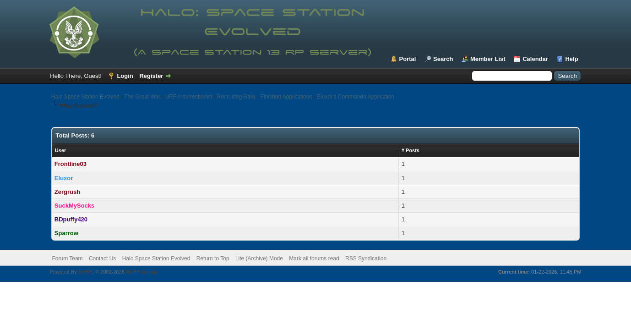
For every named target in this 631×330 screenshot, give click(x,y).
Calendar (535, 58)
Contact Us (102, 258)
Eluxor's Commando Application (355, 97)
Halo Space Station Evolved (85, 97)
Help (571, 58)
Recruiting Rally (236, 97)
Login (125, 75)
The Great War (142, 97)
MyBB (85, 272)
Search (443, 58)
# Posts (410, 150)
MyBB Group (141, 272)
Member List (488, 58)
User (60, 150)
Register (151, 75)
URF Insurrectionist (188, 97)
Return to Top (212, 258)
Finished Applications (286, 97)
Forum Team (67, 258)
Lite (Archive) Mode (259, 258)
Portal (407, 58)
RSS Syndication (365, 258)
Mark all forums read (314, 258)
